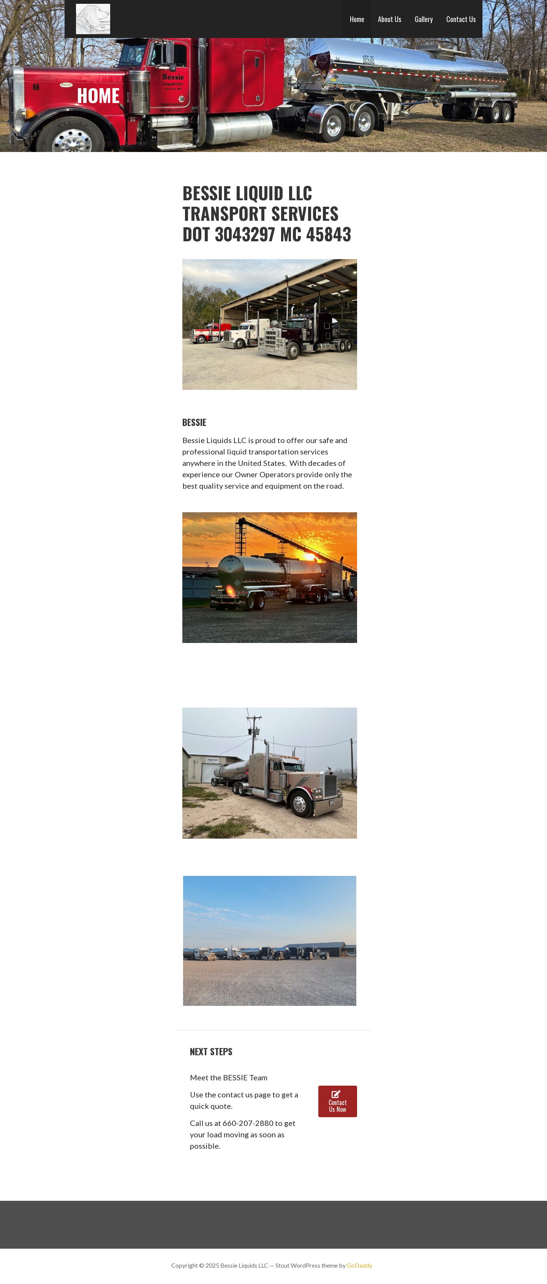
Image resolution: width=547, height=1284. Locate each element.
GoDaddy (359, 1265)
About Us (389, 19)
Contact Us (461, 19)
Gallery (424, 19)
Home (357, 19)
